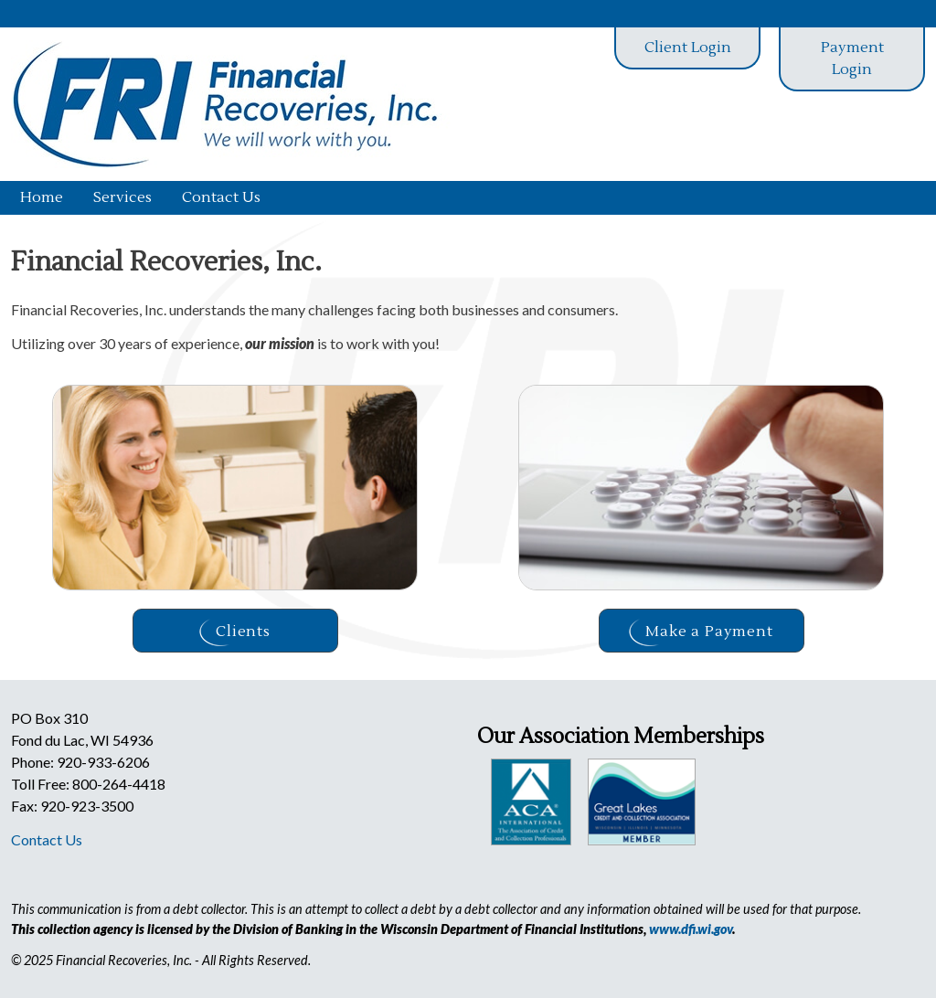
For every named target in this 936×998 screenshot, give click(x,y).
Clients (235, 632)
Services (122, 197)
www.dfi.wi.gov (690, 929)
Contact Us (221, 197)
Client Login (687, 47)
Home (41, 197)
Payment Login (852, 58)
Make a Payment (700, 632)
